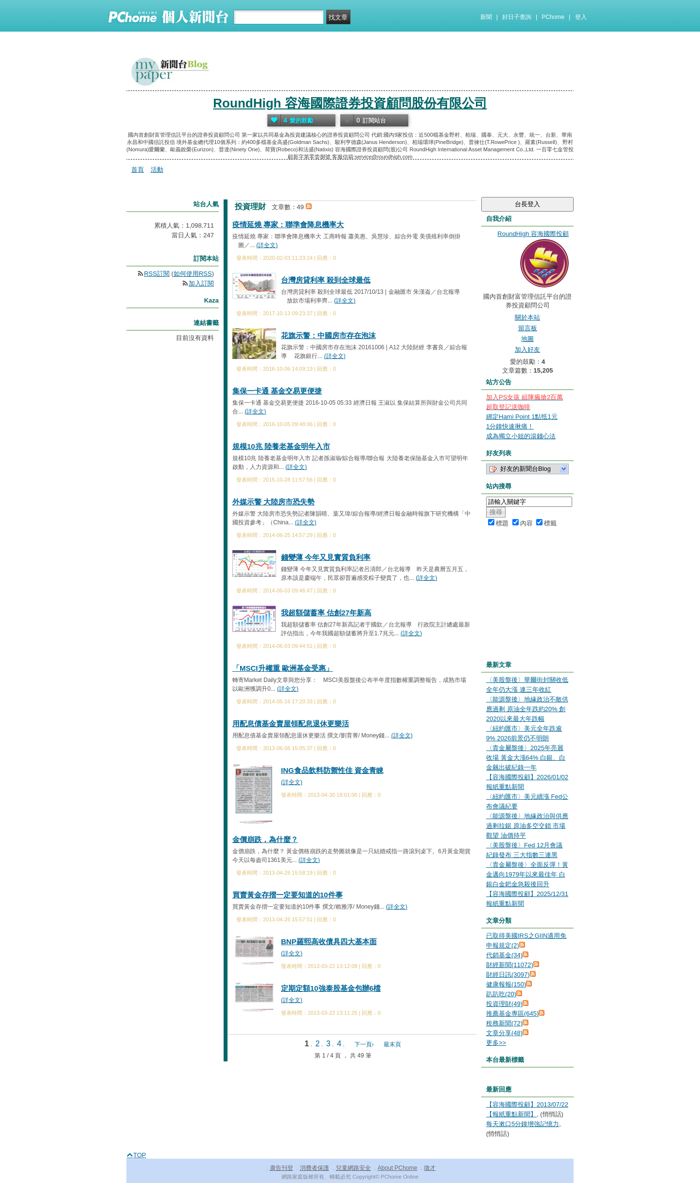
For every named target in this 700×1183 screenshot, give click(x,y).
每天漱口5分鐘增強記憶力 (522, 1124)
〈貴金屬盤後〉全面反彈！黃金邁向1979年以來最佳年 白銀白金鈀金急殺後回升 (527, 874)
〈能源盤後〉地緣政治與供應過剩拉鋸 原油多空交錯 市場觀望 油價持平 (527, 825)
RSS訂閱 (157, 273)
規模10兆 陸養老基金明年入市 (281, 446)
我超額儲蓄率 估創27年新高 (326, 613)
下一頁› (364, 1044)
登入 (581, 17)
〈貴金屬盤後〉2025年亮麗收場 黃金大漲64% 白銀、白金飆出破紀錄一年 (525, 757)
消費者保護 (314, 1168)
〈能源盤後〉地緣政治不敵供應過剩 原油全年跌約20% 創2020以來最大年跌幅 (527, 709)
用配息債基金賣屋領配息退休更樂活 (290, 723)
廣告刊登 (281, 1168)
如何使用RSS (193, 273)
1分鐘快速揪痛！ (510, 426)
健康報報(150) (506, 984)
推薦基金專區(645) (512, 1013)
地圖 (527, 338)
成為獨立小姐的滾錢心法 (521, 436)
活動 (157, 169)
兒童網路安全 (353, 1168)
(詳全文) (267, 245)
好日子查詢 (516, 17)
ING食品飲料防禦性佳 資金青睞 (332, 770)
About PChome (397, 1168)
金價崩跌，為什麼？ (265, 839)
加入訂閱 (201, 283)
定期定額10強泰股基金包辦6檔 (331, 988)
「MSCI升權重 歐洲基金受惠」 (282, 668)
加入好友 (527, 349)
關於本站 (527, 317)
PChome (553, 17)
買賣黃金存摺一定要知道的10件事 (287, 895)
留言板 (527, 328)
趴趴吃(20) (501, 994)
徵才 (430, 1168)
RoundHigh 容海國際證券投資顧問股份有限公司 (350, 103)
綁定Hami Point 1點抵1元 (522, 416)
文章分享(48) (504, 1033)
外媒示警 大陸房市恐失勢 (273, 502)
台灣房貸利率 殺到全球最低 (325, 280)
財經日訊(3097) (508, 974)
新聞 (486, 17)
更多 (496, 1042)
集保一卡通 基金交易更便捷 (277, 391)
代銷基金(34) (504, 955)
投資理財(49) (504, 1003)
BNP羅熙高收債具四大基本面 (329, 941)
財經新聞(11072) (509, 964)
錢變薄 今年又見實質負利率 (325, 557)
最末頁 (392, 1044)
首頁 (137, 169)
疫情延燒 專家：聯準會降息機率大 (288, 224)
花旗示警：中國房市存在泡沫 (328, 335)
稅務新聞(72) (504, 1023)
